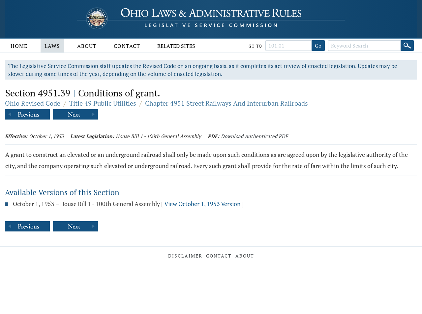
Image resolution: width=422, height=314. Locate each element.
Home (19, 46)
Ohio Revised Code (32, 103)
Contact (127, 46)
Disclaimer (185, 256)
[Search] (407, 45)
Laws (52, 46)
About (87, 46)
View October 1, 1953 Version (202, 204)
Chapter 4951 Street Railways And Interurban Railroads (226, 103)
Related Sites (176, 46)
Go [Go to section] (318, 45)
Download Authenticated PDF (254, 136)
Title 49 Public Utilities (102, 103)
